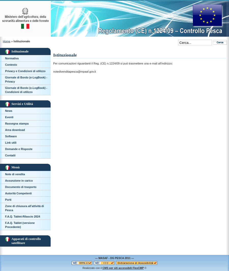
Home (6, 41)
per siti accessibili (123, 268)
